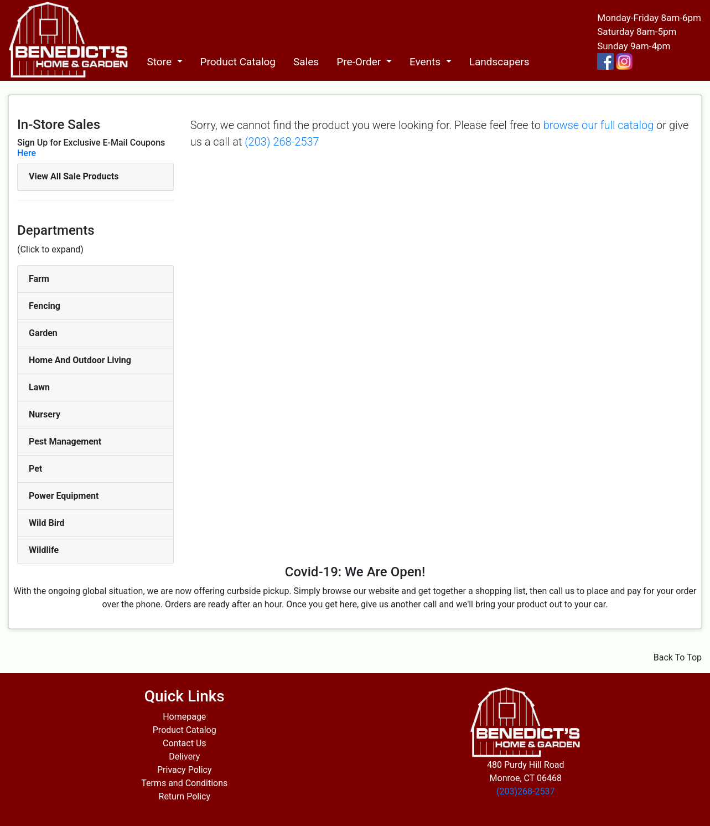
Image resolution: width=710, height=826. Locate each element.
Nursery (44, 414)
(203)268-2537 (525, 791)
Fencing (44, 306)
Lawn (39, 387)
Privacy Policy (184, 770)
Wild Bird (47, 523)
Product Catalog (238, 61)
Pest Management (65, 441)
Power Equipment (64, 496)
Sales (306, 61)
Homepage (184, 716)
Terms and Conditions (184, 783)
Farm (39, 278)
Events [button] (426, 61)
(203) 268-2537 (282, 141)
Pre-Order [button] (359, 61)
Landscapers (499, 61)
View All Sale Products (73, 176)
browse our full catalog (598, 125)
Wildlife (44, 550)
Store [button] (160, 61)
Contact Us (184, 743)
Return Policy (184, 796)
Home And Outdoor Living (80, 360)
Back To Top (678, 657)
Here (26, 153)
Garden (43, 333)
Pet (35, 468)
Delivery (184, 756)
